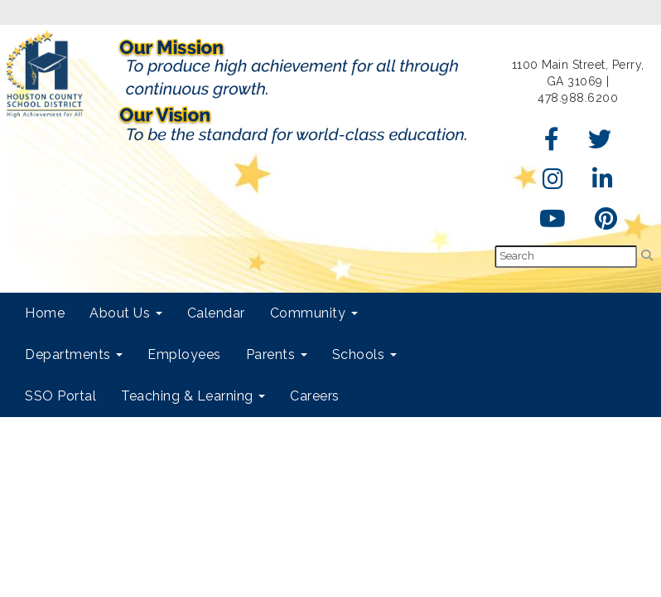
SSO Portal (60, 396)
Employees (184, 354)
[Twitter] (600, 143)
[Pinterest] (606, 223)
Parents (276, 354)
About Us (125, 313)
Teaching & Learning (193, 396)
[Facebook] (552, 143)
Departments (74, 354)
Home (45, 313)
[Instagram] (553, 183)
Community (314, 313)
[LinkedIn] (603, 183)
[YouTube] (553, 223)
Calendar (216, 313)
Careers (315, 396)
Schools (364, 354)
